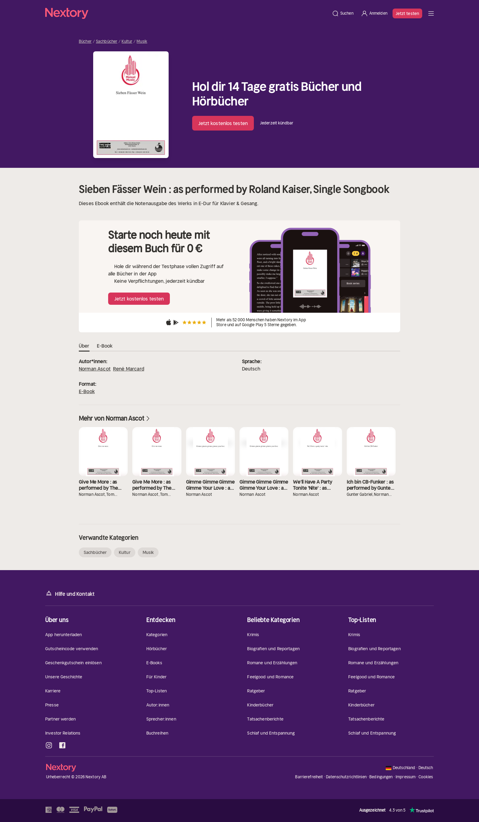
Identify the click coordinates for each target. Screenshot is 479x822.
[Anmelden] (374, 13)
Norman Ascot (95, 369)
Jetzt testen (407, 13)
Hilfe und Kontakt (70, 593)
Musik (142, 41)
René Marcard (128, 369)
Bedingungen (381, 777)
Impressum (405, 777)
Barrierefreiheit (309, 777)
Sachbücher (106, 41)
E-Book (87, 391)
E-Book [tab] (105, 346)
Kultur (127, 41)
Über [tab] (84, 346)
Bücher (85, 41)
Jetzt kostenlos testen (223, 123)
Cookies (426, 777)
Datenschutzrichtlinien (346, 777)
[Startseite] (186, 13)
